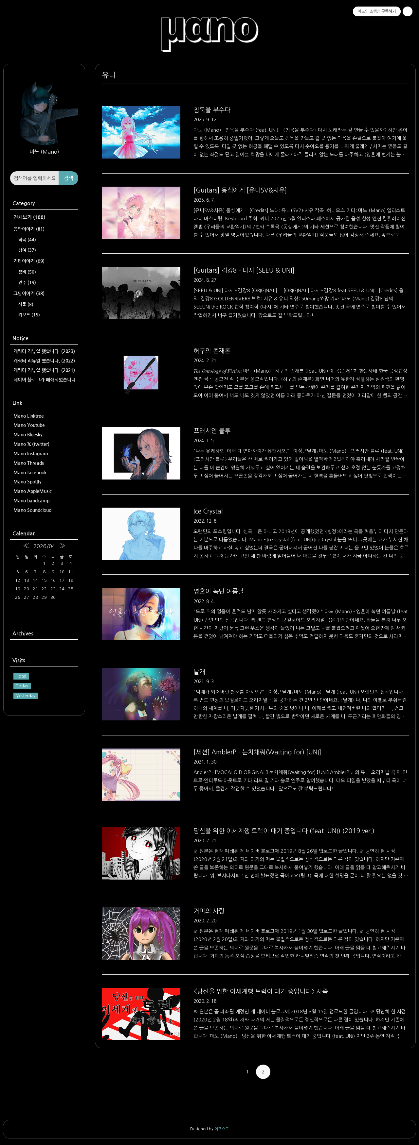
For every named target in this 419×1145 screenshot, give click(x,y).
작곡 (27, 240)
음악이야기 (29, 229)
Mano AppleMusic (32, 491)
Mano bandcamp (31, 500)
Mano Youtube (29, 425)
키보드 (29, 315)
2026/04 (44, 546)
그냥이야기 (29, 293)
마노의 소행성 (209, 25)
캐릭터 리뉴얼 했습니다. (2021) (44, 370)
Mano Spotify (27, 482)
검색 (68, 178)
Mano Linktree (28, 416)
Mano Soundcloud (32, 510)
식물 (25, 304)
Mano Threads (28, 463)
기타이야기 (29, 261)
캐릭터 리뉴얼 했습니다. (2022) (44, 361)
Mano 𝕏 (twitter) (31, 444)
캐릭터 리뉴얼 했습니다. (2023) (44, 351)
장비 (27, 272)
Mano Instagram (30, 453)
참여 (27, 250)
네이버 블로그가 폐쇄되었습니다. (44, 380)
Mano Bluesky (28, 434)
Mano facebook (29, 472)
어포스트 (221, 1129)
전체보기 (29, 217)
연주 (27, 282)
